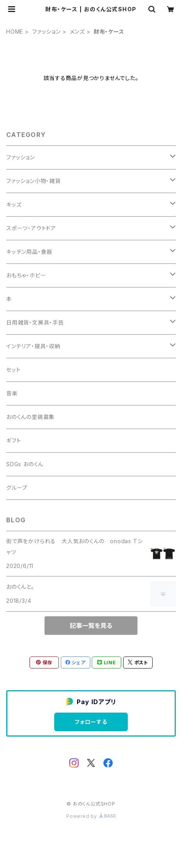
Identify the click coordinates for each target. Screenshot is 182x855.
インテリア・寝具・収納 (33, 346)
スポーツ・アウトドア (31, 228)
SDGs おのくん (24, 464)
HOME (14, 31)
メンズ (77, 31)
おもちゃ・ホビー (26, 275)
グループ (16, 487)
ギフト (13, 440)
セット (13, 369)
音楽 (12, 393)
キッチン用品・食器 (29, 251)
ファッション (46, 31)
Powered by (91, 816)
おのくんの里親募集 (30, 417)
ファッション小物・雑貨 (33, 181)
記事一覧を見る (91, 625)
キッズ (13, 204)
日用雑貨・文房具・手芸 (35, 322)
